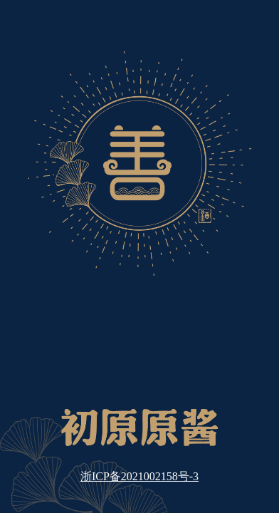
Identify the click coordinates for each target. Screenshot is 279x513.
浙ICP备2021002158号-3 (139, 476)
